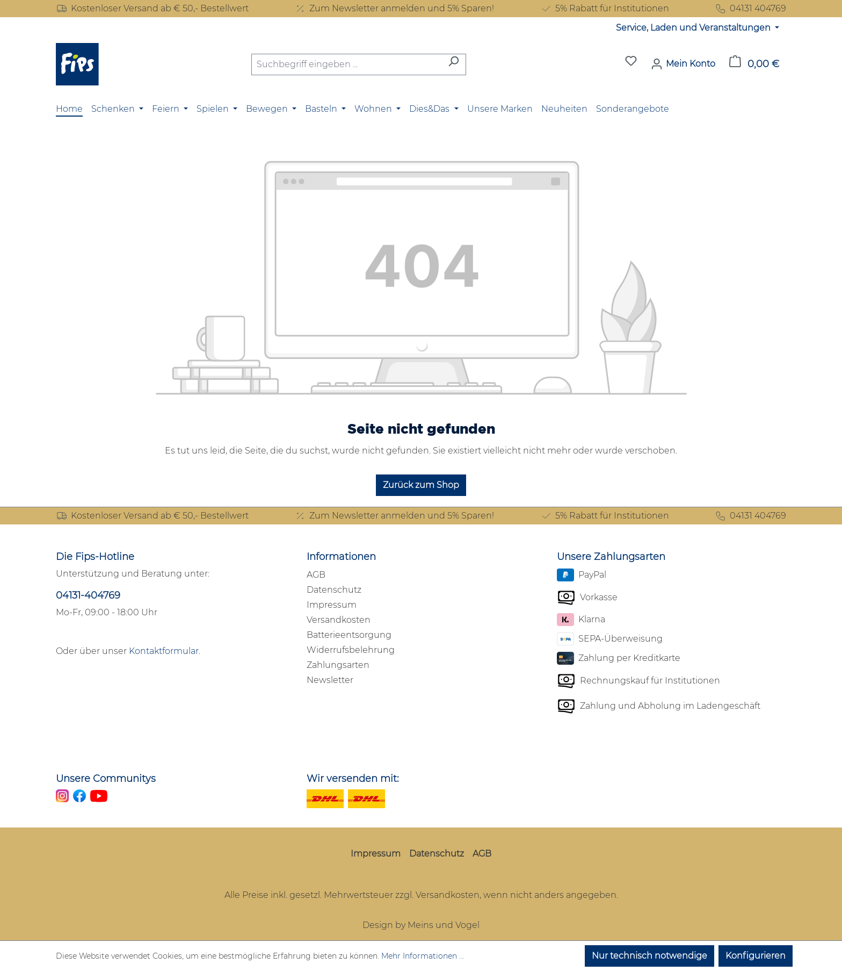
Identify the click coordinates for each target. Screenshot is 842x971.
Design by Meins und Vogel (421, 925)
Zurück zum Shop (421, 485)
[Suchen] (453, 64)
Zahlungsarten (338, 665)
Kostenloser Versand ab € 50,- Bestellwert (152, 9)
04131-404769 (88, 595)
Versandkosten (339, 620)
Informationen (341, 557)
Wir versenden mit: (353, 779)
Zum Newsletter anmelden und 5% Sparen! (394, 9)
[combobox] (346, 64)
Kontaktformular (164, 651)
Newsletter (330, 680)
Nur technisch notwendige (649, 956)
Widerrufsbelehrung (351, 650)
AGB (316, 575)
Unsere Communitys (106, 779)
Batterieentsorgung (349, 635)
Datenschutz (334, 590)
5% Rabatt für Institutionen (604, 9)
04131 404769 (750, 9)
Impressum (332, 605)
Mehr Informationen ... (422, 956)
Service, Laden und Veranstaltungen (694, 28)
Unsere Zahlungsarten (611, 557)
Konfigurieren (755, 956)
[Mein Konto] (683, 64)
